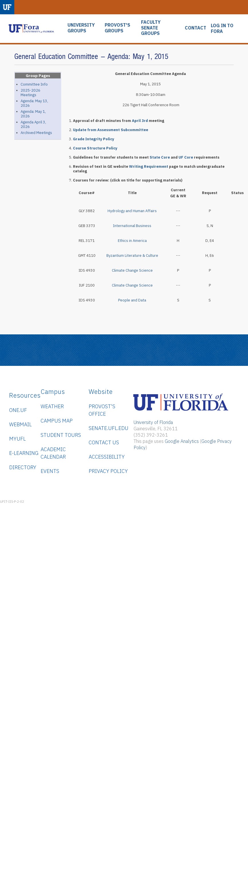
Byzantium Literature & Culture (132, 255)
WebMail (20, 424)
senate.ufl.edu (108, 428)
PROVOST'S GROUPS (117, 27)
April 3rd (140, 120)
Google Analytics (182, 441)
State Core (160, 157)
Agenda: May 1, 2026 (33, 114)
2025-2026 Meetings (30, 92)
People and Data (132, 300)
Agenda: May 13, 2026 (34, 103)
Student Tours (61, 435)
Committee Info (34, 84)
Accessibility (107, 456)
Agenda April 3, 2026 (33, 124)
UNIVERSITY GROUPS (81, 27)
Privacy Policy (108, 471)
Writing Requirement (148, 166)
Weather (52, 406)
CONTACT (195, 28)
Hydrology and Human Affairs (132, 210)
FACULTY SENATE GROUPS (150, 27)
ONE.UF (18, 410)
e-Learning (23, 453)
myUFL (17, 438)
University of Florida (153, 422)
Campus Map (57, 420)
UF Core (185, 157)
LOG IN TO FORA (222, 28)
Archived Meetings (36, 132)
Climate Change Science (132, 270)
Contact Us (104, 442)
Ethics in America (132, 240)
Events (50, 471)
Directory (22, 467)
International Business (132, 225)
